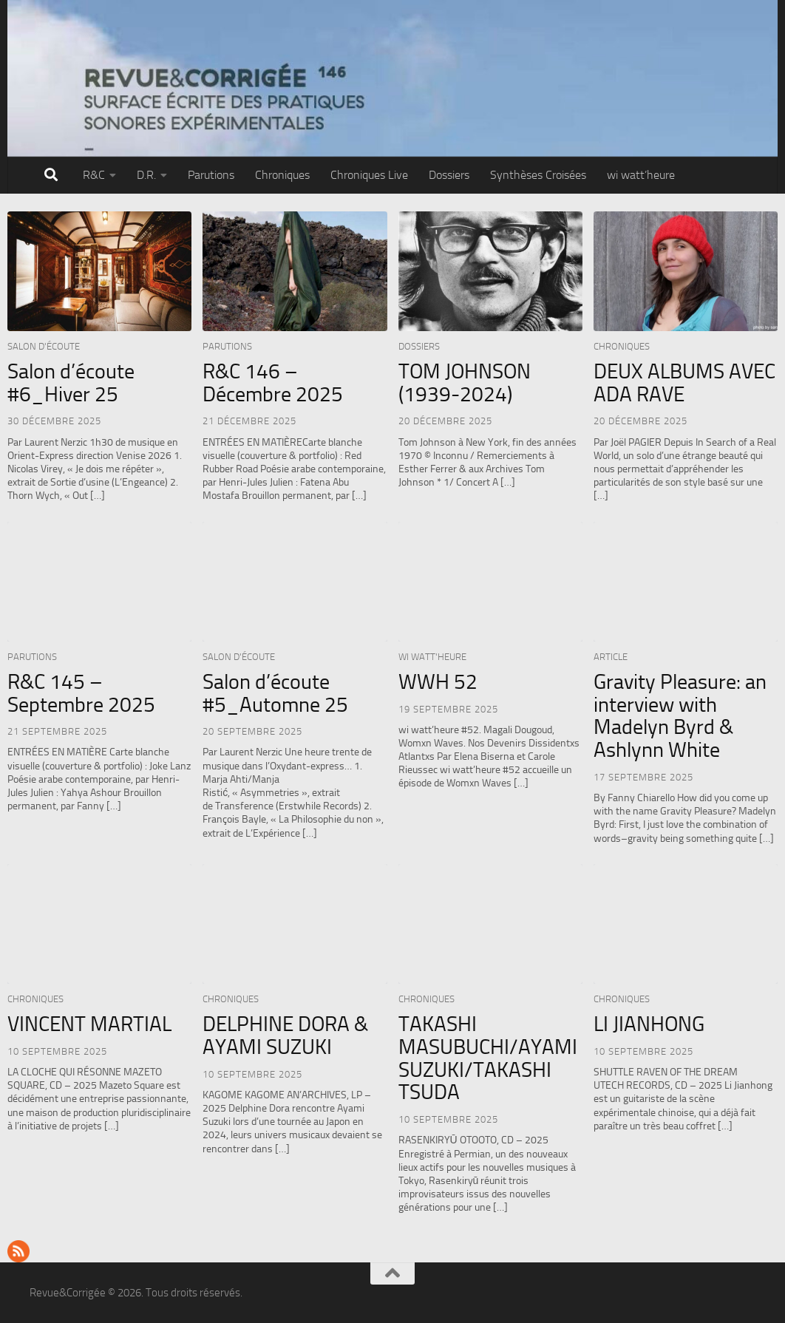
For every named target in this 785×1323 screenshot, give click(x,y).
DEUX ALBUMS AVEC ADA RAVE (684, 383)
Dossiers (449, 175)
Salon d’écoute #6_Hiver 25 (71, 383)
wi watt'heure (432, 656)
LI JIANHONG (649, 1024)
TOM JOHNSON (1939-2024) (464, 383)
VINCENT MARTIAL (89, 1024)
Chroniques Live (369, 175)
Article (611, 656)
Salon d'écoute (43, 346)
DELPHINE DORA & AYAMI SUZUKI (285, 1035)
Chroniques (282, 175)
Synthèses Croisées (538, 175)
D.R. (146, 175)
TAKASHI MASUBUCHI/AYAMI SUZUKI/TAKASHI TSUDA (487, 1058)
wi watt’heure (641, 175)
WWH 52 (438, 682)
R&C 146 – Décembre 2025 (273, 383)
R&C (94, 175)
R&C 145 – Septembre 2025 (81, 693)
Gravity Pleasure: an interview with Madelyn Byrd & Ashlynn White (680, 716)
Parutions (211, 175)
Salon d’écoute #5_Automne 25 (275, 693)
